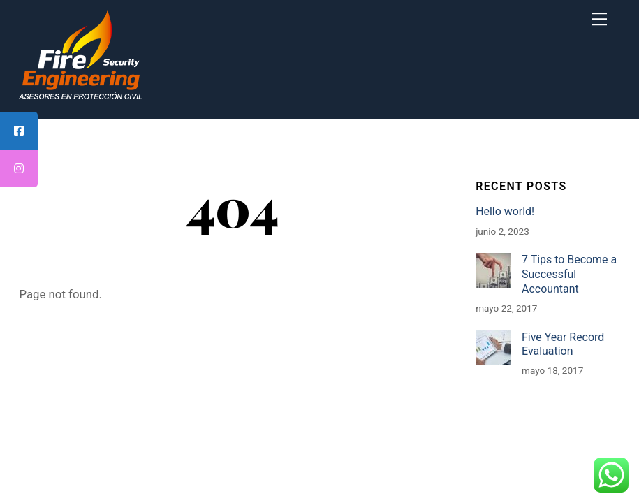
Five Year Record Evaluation (563, 344)
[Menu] (599, 19)
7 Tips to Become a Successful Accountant (569, 274)
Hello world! (505, 211)
